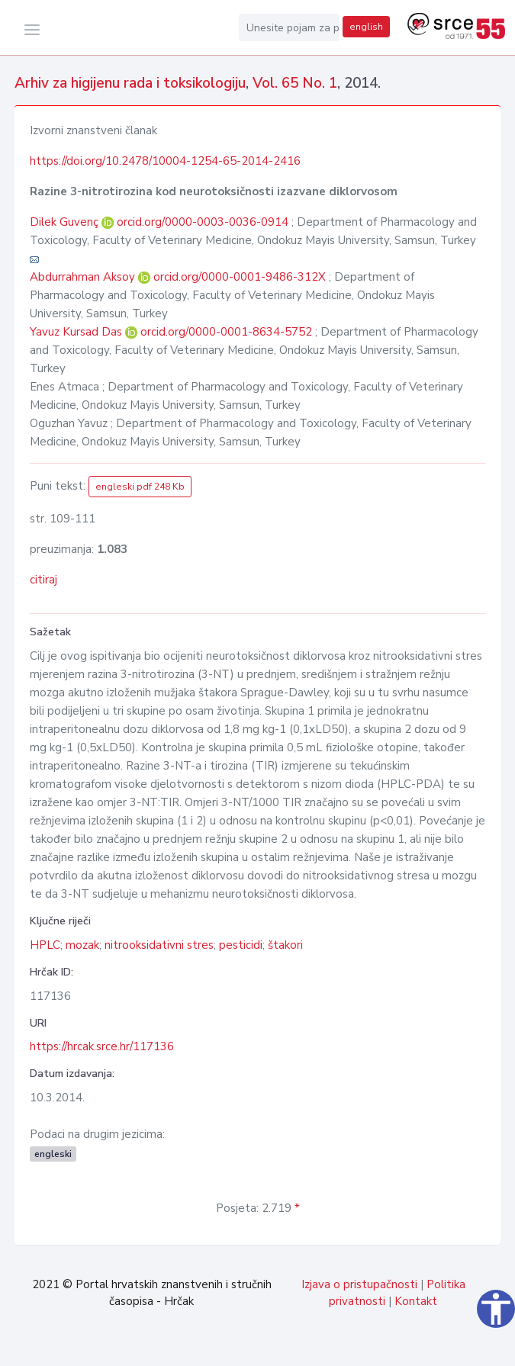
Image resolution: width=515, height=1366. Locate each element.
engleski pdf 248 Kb (140, 487)
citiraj (43, 579)
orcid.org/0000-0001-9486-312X (239, 276)
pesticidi (240, 945)
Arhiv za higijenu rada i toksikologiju (130, 83)
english (366, 27)
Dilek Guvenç (65, 222)
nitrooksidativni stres (159, 945)
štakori (285, 945)
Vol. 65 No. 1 (295, 83)
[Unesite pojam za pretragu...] (289, 27)
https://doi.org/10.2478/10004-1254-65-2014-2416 (165, 161)
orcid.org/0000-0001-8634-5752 (226, 331)
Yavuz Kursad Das (77, 331)
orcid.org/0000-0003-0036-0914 (202, 222)
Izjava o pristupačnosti (359, 1284)
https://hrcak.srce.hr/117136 (102, 1046)
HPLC (45, 945)
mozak (82, 945)
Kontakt (415, 1301)
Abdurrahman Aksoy (84, 276)
